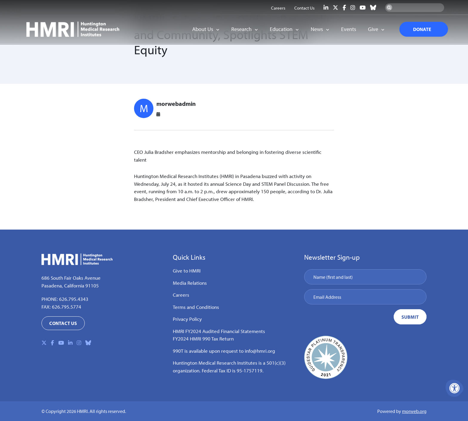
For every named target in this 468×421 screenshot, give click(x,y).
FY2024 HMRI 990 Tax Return (203, 338)
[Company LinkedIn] (326, 7)
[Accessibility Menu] (455, 388)
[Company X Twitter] (335, 7)
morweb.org (414, 411)
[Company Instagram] (352, 7)
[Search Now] (389, 7)
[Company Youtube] (363, 7)
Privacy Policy (187, 319)
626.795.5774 (66, 307)
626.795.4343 (73, 299)
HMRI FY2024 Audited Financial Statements (219, 331)
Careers (181, 295)
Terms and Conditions (196, 307)
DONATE (419, 30)
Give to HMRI (187, 270)
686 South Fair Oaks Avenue (71, 278)
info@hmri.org (260, 351)
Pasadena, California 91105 (70, 285)
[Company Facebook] (344, 7)
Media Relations (190, 283)
